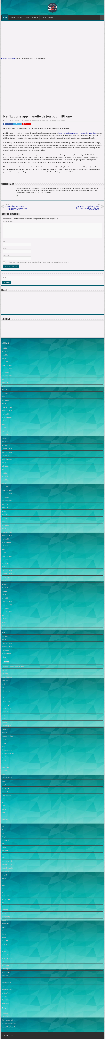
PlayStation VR (6, 899)
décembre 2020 (7, 556)
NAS (3, 854)
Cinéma (43, 17)
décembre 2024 (7, 407)
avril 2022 (5, 518)
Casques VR (5, 712)
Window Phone (6, 993)
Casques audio (6, 708)
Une (47, 120)
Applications (12, 58)
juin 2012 (4, 622)
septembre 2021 (7, 542)
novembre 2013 (7, 574)
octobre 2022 (6, 497)
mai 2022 (4, 515)
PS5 (3, 906)
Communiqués (6, 726)
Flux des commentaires (9, 1023)
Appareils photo (7, 677)
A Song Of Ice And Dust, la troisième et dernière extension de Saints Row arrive (17, 207)
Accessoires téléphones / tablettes (13, 667)
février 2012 (5, 636)
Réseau (4, 913)
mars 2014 (5, 567)
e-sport (4, 739)
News (36, 120)
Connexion (5, 1016)
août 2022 (5, 504)
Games (19, 17)
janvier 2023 (5, 487)
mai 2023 (4, 473)
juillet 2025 (5, 383)
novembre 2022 (7, 494)
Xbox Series (5, 1003)
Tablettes (5, 944)
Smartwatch (5, 923)
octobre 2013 (6, 577)
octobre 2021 (6, 539)
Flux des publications (8, 1020)
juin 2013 (4, 584)
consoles (4, 732)
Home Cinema (6, 795)
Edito (3, 746)
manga (4, 837)
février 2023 (5, 483)
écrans (4, 743)
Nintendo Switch (7, 864)
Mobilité (50, 17)
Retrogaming (6, 916)
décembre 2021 (7, 532)
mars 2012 (5, 633)
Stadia (4, 934)
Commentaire (8, 221)
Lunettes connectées (8, 823)
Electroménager (7, 750)
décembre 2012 (7, 601)
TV (2, 979)
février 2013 (5, 594)
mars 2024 (5, 438)
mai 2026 (4, 348)
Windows (5, 996)
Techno (26, 17)
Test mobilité (6, 965)
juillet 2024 (5, 424)
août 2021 (5, 546)
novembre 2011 (7, 646)
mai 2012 (4, 626)
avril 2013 (5, 587)
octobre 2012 (6, 608)
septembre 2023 (7, 459)
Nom (5, 241)
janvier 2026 (5, 362)
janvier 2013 (5, 598)
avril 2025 (5, 393)
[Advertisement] (53, 39)
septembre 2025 (7, 376)
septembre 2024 (7, 417)
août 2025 (5, 379)
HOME (5, 17)
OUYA (3, 885)
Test (3, 962)
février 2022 (5, 525)
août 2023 (5, 462)
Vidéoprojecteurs (7, 989)
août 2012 (5, 615)
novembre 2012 (7, 605)
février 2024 (5, 442)
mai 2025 (4, 390)
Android (4, 670)
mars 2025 (5, 396)
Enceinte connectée (8, 753)
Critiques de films (7, 736)
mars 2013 (5, 591)
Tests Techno (6, 972)
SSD (3, 930)
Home (4, 58)
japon (3, 802)
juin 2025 (4, 386)
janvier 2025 (5, 403)
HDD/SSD (5, 791)
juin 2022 (4, 511)
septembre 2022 (7, 501)
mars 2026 (5, 355)
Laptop (4, 809)
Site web (6, 255)
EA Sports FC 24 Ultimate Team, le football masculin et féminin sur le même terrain (87, 207)
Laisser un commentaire (59, 120)
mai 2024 (4, 431)
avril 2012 (5, 629)
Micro (3, 844)
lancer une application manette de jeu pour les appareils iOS (77, 133)
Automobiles (6, 691)
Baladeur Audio (7, 698)
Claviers (4, 722)
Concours (5, 729)
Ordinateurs (5, 882)
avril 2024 (5, 435)
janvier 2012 (5, 640)
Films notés (5, 767)
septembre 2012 (7, 612)
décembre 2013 (7, 570)
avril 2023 (5, 476)
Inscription (5, 1013)
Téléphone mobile (7, 958)
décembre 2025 (7, 365)
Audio (3, 687)
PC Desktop (5, 896)
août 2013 (5, 580)
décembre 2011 (7, 643)
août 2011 (5, 657)
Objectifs (4, 875)
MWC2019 (5, 851)
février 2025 (5, 400)
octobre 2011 (6, 650)
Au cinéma (5, 684)
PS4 (3, 903)
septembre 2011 (7, 653)
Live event (5, 819)
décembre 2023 (7, 449)
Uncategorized (6, 982)
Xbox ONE (5, 1000)
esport (4, 760)
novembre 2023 (7, 452)
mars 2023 (5, 480)
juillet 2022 (5, 508)
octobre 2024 (6, 414)
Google (4, 785)
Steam (4, 937)
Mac (3, 826)
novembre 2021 (7, 535)
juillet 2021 (5, 549)
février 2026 (5, 358)
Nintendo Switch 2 (7, 868)
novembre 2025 (7, 369)
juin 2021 (4, 553)
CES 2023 (4, 715)
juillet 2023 (5, 466)
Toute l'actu (41, 120)
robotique (5, 920)
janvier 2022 (5, 528)
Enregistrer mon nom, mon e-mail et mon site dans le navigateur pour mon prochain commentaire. (37, 262)
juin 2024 (4, 428)
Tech (3, 948)
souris (4, 927)
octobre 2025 (6, 372)
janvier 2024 (5, 445)
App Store (5, 673)
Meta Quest (5, 840)
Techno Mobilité (7, 955)
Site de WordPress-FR (8, 1027)
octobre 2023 (6, 456)
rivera (6, 120)
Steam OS (5, 941)
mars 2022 (5, 521)
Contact (12, 17)
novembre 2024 (7, 410)
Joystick (4, 805)
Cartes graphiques (8, 705)
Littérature (35, 17)
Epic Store (5, 757)
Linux (3, 812)
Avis (3, 694)
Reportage (5, 910)
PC (2, 889)
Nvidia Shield (6, 871)
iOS (33, 120)
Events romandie (7, 764)
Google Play (5, 788)
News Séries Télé (7, 861)
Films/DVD (5, 771)
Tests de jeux (6, 969)
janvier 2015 (5, 560)
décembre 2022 (7, 490)
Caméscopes (6, 701)
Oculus (4, 878)
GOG (3, 781)
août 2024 (5, 421)
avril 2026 (5, 351)
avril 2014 (5, 563)
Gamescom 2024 (7, 778)
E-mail (5, 248)
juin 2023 (4, 469)
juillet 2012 (5, 619)
